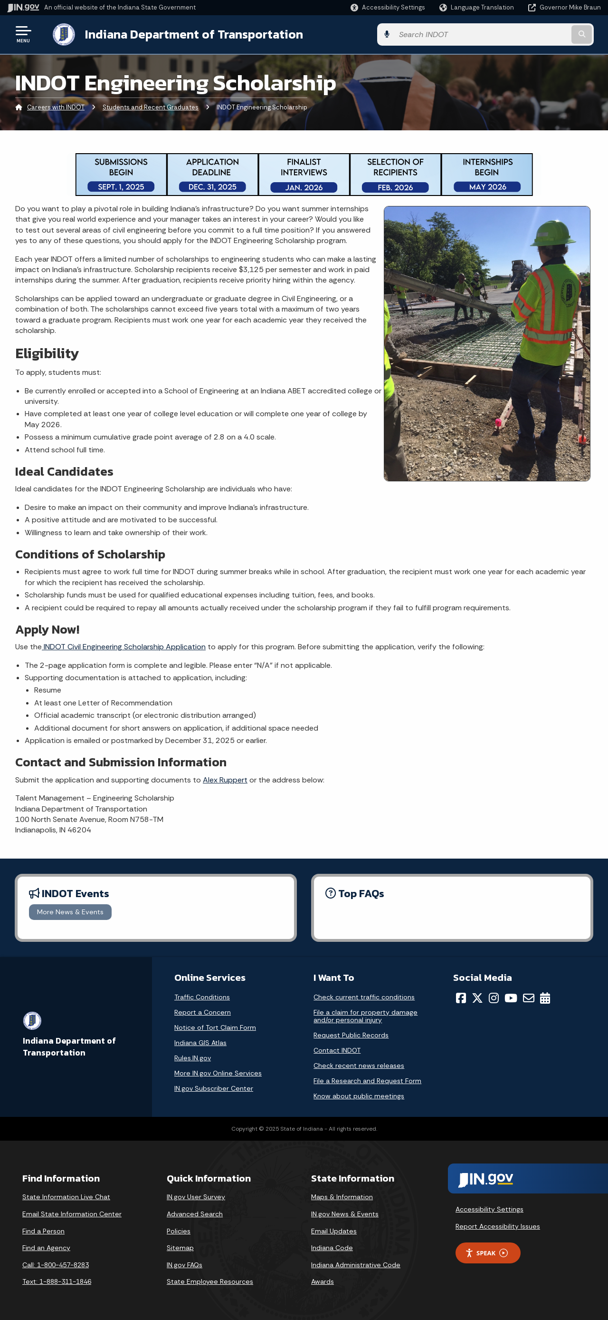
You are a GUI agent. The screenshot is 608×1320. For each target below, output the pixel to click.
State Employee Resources (210, 1280)
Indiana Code (332, 1246)
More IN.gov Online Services (218, 1072)
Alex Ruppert (225, 779)
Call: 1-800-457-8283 (55, 1264)
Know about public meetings (359, 1095)
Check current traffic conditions (364, 996)
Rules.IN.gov (192, 1057)
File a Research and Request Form (367, 1080)
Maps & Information (342, 1196)
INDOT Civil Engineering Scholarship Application (124, 646)
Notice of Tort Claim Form (215, 1026)
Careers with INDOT (56, 107)
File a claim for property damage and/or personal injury (366, 1015)
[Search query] (533, 34)
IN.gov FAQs (184, 1264)
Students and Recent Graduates (151, 107)
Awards (322, 1280)
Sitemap (180, 1246)
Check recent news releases (359, 1064)
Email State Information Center (72, 1213)
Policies (178, 1230)
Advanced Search (195, 1213)
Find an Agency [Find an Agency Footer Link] (46, 1246)
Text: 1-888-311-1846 (56, 1280)
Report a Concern (202, 1011)
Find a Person (43, 1230)
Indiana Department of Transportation (186, 34)
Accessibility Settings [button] (489, 1208)
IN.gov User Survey (196, 1196)
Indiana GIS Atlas (200, 1041)
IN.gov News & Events (345, 1213)
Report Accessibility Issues (498, 1225)
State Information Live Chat (66, 1196)
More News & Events (70, 911)
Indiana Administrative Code (355, 1264)
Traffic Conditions (202, 996)
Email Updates (334, 1230)
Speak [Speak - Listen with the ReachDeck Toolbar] (486, 1252)
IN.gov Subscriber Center (213, 1087)
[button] (388, 7)
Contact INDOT (337, 1049)
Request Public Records (351, 1034)
